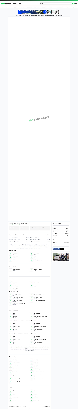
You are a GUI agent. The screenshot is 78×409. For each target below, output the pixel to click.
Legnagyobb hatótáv (71, 7)
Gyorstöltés (51, 7)
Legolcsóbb (36, 7)
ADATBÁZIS (11, 3)
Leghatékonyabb (60, 7)
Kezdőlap (4, 7)
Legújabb (29, 7)
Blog (10, 7)
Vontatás (44, 7)
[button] (76, 4)
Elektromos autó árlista (19, 7)
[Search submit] (73, 3)
